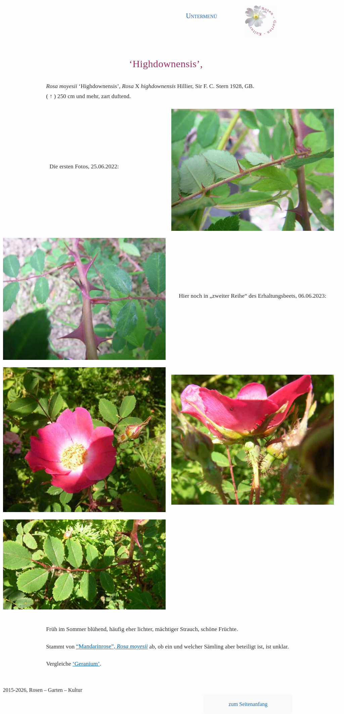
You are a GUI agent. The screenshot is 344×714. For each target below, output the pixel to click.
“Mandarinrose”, (112, 646)
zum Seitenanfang (248, 704)
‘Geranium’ (86, 664)
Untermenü (201, 15)
